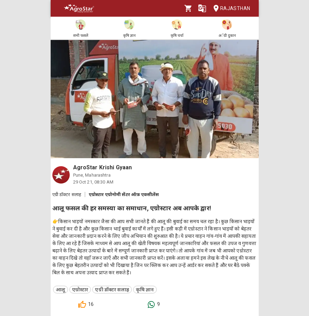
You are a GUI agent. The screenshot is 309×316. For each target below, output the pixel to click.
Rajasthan (229, 8)
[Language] (202, 8)
